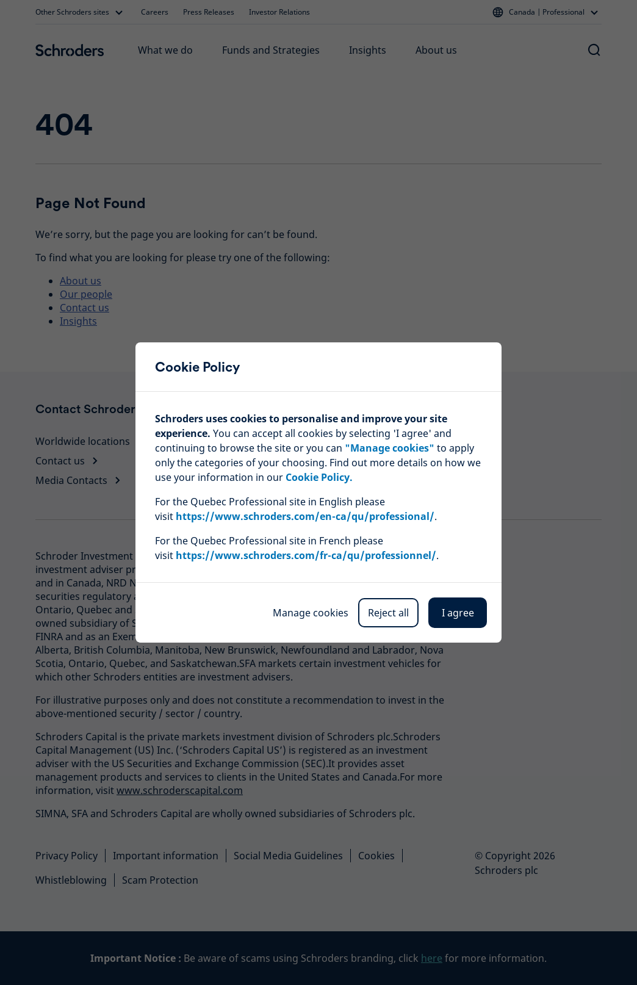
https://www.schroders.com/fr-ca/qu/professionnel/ (306, 555)
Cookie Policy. (319, 477)
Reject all (388, 612)
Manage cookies (310, 612)
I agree (458, 612)
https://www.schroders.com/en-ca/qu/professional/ (305, 516)
